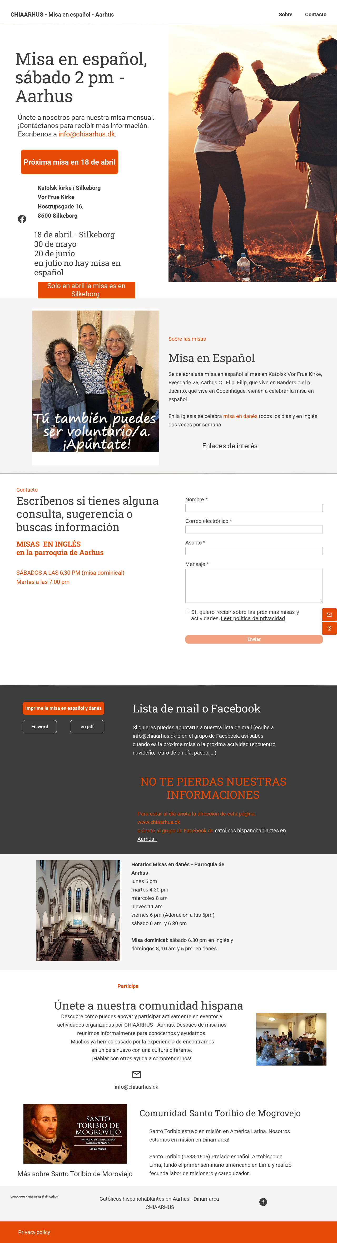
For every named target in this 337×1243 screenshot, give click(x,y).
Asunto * (195, 543)
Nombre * (196, 499)
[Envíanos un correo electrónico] (329, 614)
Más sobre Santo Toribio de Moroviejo (75, 1174)
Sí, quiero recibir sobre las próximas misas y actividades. (245, 615)
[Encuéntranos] (329, 628)
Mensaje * (197, 564)
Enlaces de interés (230, 446)
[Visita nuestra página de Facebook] (22, 219)
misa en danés (240, 416)
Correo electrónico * (208, 521)
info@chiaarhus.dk (86, 134)
